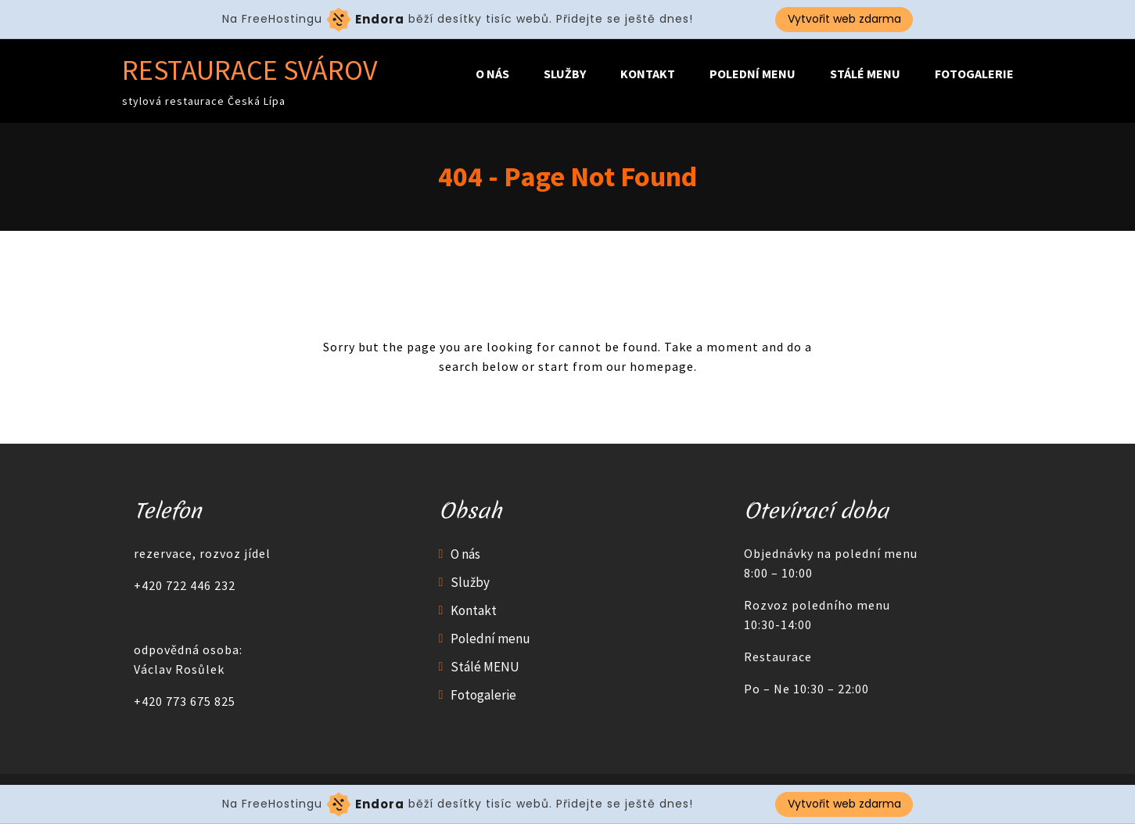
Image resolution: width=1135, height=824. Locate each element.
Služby (565, 74)
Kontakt (647, 74)
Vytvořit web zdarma (844, 19)
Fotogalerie (974, 74)
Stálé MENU (865, 74)
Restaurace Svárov (250, 70)
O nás (492, 74)
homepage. (663, 366)
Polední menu (752, 74)
